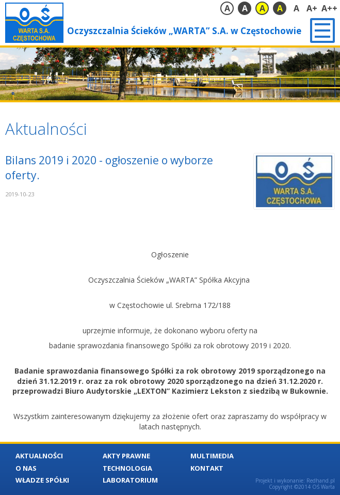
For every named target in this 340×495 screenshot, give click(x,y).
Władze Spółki (42, 480)
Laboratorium (130, 480)
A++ (329, 8)
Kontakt (206, 468)
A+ (311, 8)
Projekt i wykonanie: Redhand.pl (295, 480)
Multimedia (212, 455)
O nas (26, 468)
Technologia (127, 468)
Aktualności (39, 455)
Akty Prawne (126, 455)
